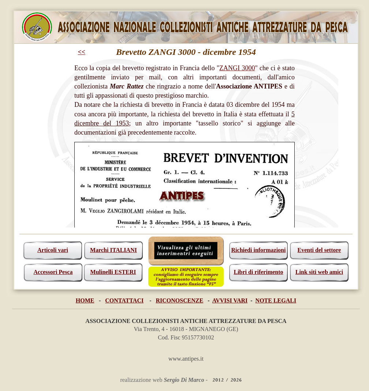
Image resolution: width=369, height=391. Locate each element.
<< (82, 52)
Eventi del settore (319, 250)
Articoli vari (52, 250)
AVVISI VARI (230, 300)
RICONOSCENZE (180, 300)
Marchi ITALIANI (113, 250)
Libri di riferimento (258, 272)
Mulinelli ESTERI (113, 272)
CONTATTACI (124, 300)
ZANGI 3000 (237, 68)
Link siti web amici (319, 272)
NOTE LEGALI (276, 300)
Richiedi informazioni (258, 250)
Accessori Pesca (52, 272)
